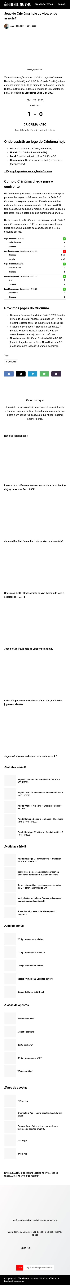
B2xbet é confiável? (26, 1018)
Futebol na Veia (11, 1173)
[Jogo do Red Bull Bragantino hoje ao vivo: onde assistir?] (35, 516)
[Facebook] (9, 374)
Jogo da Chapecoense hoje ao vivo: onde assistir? (30, 756)
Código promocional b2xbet (30, 939)
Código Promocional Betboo (30, 966)
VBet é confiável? (25, 1071)
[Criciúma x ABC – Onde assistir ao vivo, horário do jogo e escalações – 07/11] (35, 568)
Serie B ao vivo (42, 1173)
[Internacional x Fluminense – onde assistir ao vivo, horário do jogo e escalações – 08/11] (35, 460)
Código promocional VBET (29, 1058)
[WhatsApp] (44, 374)
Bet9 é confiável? (25, 1045)
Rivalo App (22, 1154)
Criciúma (11, 362)
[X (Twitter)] (21, 374)
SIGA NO (26, 1248)
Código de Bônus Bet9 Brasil (30, 992)
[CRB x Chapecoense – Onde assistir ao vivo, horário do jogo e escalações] (35, 675)
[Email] (56, 374)
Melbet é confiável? (26, 1032)
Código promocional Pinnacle (31, 952)
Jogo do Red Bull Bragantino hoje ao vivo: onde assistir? (33, 541)
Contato (27, 1232)
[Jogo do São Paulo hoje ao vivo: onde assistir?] (35, 623)
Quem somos (14, 1232)
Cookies (49, 1232)
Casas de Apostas (46, 4)
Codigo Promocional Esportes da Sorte (35, 979)
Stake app (22, 1140)
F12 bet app (22, 1101)
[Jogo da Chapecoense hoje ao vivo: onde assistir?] (35, 731)
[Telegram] (32, 374)
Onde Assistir (27, 1173)
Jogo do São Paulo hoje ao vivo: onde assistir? (28, 648)
